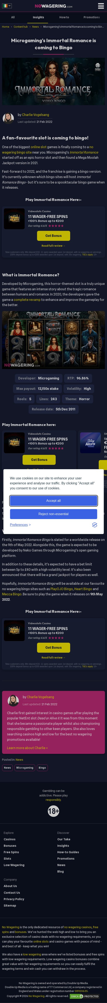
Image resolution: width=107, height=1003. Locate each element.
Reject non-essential (53, 514)
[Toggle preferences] (20, 525)
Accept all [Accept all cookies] (53, 500)
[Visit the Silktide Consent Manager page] (94, 524)
